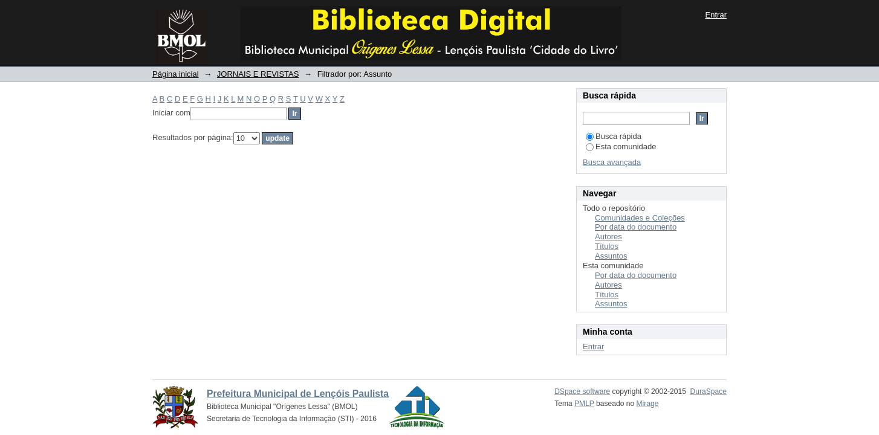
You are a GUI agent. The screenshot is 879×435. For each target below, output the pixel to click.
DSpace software (582, 391)
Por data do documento (635, 226)
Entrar (716, 14)
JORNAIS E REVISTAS (258, 74)
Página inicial (175, 74)
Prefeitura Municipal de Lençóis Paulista (298, 393)
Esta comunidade (621, 146)
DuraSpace (708, 391)
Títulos (606, 246)
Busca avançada (612, 162)
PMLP (584, 403)
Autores (608, 236)
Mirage (648, 403)
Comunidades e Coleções (640, 217)
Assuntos (611, 255)
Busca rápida (613, 136)
